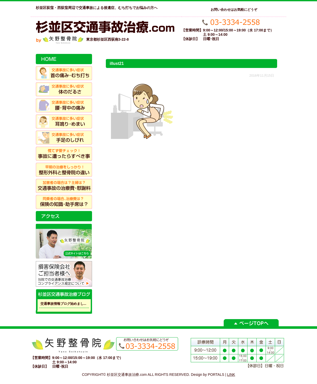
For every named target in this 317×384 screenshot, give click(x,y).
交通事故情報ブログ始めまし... (63, 304)
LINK (231, 375)
